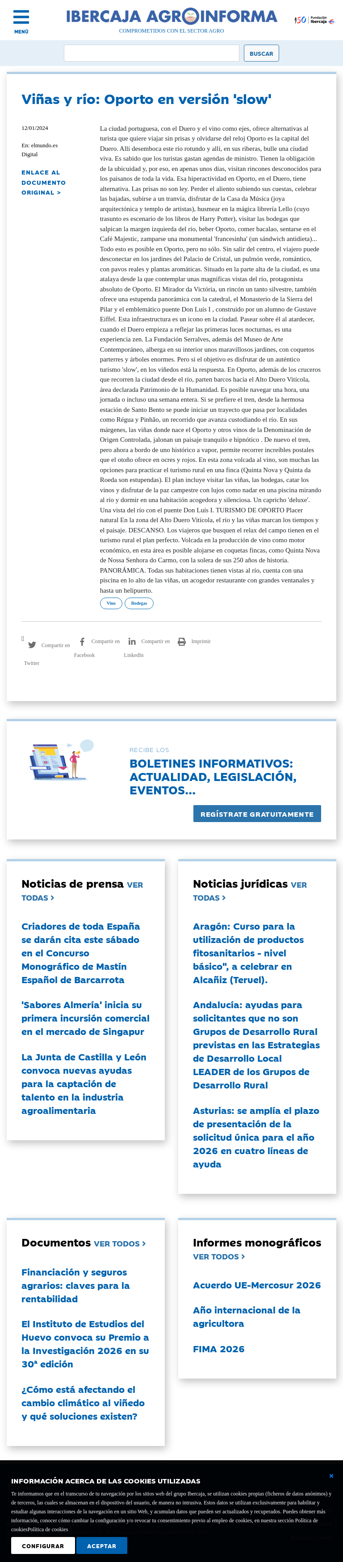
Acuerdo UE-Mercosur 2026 (257, 1284)
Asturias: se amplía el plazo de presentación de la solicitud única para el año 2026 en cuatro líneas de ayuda (256, 1136)
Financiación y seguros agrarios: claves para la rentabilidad (75, 1285)
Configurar (43, 1545)
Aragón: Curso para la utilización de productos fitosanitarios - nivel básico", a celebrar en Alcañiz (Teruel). (248, 952)
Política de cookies (48, 1529)
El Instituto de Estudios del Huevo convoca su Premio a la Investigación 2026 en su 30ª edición (85, 1343)
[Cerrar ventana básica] (331, 1476)
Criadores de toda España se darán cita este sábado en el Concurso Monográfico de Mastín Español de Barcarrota (80, 952)
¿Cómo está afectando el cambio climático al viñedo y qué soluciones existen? (83, 1402)
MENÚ (21, 31)
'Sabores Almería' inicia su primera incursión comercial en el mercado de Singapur (85, 1017)
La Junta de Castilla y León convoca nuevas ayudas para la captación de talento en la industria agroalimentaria (83, 1083)
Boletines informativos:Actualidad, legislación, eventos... (213, 776)
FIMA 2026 (219, 1348)
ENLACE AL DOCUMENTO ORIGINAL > (43, 181)
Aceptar (102, 1545)
